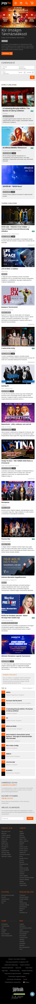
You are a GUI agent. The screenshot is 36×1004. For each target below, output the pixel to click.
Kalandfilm (22, 943)
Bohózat (21, 862)
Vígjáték (21, 833)
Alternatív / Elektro (6, 856)
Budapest (25, 67)
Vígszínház (9, 73)
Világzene (4, 841)
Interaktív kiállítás (24, 905)
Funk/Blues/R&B (6, 854)
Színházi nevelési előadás (26, 877)
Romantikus (22, 935)
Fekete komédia (23, 868)
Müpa (9, 72)
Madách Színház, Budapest (13, 720)
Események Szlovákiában (14, 979)
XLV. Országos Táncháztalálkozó (14, 32)
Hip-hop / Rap (5, 852)
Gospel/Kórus (5, 850)
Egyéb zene (4, 843)
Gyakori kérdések (25, 965)
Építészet (22, 908)
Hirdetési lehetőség (27, 970)
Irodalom (21, 873)
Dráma (21, 845)
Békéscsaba (25, 68)
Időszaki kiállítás (24, 897)
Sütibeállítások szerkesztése (13, 982)
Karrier (25, 979)
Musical (21, 835)
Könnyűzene (4, 847)
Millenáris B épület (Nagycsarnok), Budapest (18, 703)
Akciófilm (21, 941)
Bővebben (6, 53)
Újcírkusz (22, 872)
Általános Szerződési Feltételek (17, 959)
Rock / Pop (4, 839)
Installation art (23, 912)
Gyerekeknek (23, 907)
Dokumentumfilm (24, 932)
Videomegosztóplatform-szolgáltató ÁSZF (17, 962)
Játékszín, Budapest (11, 748)
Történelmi (22, 895)
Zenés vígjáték (23, 875)
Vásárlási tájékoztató (7, 967)
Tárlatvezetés (23, 903)
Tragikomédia (23, 885)
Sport (3, 921)
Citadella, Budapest (11, 713)
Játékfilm (21, 939)
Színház (9, 67)
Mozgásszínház (23, 864)
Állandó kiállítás (23, 899)
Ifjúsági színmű (23, 858)
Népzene (3, 833)
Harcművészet (5, 933)
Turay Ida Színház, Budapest (14, 729)
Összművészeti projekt (7, 895)
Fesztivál (5, 892)
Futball (3, 932)
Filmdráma (22, 926)
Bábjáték (21, 843)
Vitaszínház (22, 883)
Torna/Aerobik (5, 926)
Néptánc (21, 881)
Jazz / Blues (4, 845)
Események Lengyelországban (17, 976)
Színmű (21, 860)
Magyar (26, 982)
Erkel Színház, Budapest (13, 756)
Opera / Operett (5, 837)
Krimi (20, 866)
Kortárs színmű (23, 848)
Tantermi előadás (24, 879)
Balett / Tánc (22, 839)
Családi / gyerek (5, 835)
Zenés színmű (23, 847)
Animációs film (23, 937)
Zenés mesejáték (24, 870)
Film (2, 903)
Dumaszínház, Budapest (13, 741)
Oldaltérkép (26, 973)
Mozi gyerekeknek (24, 947)
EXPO (21, 910)
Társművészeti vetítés (25, 928)
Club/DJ (3, 848)
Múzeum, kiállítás (26, 892)
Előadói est (22, 852)
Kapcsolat (18, 967)
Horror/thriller (23, 933)
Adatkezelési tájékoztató (11, 965)
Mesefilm (21, 945)
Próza (21, 856)
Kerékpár (4, 930)
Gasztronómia (5, 899)
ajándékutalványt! (9, 785)
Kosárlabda (4, 924)
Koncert (3, 897)
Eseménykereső (8, 63)
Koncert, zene (7, 828)
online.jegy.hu (7, 798)
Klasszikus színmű (24, 854)
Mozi (9, 68)
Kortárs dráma (23, 850)
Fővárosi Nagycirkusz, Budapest (15, 695)
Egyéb (21, 831)
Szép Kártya (29, 967)
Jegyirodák (5, 970)
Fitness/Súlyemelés (6, 935)
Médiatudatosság (14, 970)
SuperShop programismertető (13, 973)
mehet (30, 818)
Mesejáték (22, 837)
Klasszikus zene (5, 831)
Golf (2, 928)
